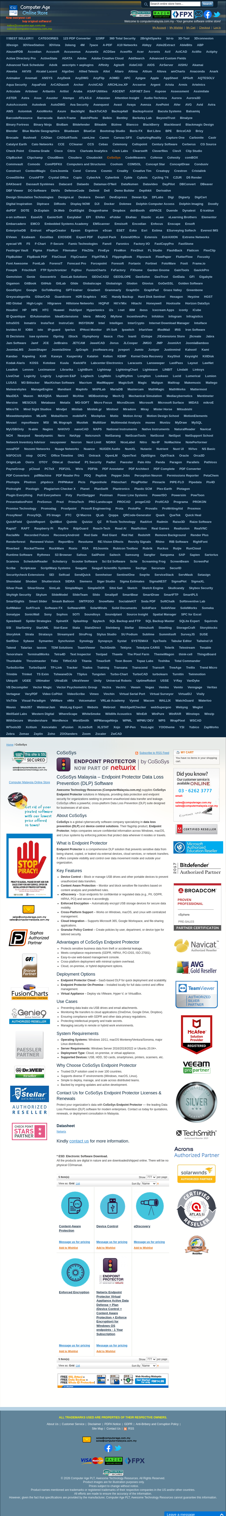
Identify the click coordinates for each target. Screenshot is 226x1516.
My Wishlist (176, 27)
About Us (52, 1424)
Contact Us (114, 1428)
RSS (131, 1428)
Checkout (204, 27)
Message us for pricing (74, 1242)
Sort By (136, 1183)
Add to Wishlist (68, 1247)
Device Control (107, 1226)
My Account (159, 27)
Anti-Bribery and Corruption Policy (157, 1424)
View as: (63, 1183)
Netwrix (61, 1131)
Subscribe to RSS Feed (154, 753)
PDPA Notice (112, 1424)
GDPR (128, 1424)
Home (9, 744)
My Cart (190, 27)
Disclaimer (94, 1424)
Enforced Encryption (74, 1292)
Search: (147, 3)
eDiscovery (142, 1226)
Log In (217, 27)
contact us (79, 1141)
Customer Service (73, 1424)
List (78, 1183)
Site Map (97, 1428)
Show (142, 1177)
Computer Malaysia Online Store (29, 782)
